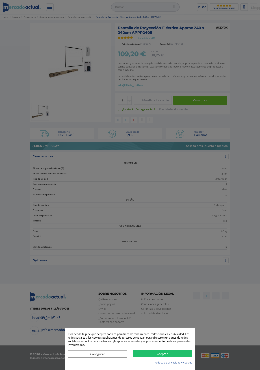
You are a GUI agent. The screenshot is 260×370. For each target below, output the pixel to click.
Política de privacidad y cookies (173, 362)
